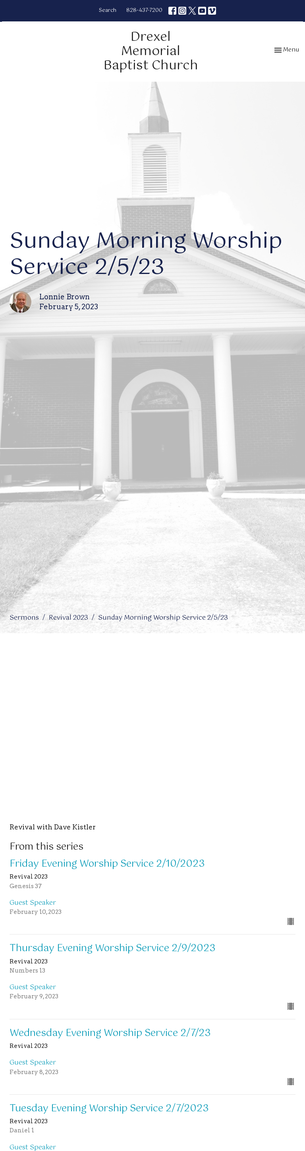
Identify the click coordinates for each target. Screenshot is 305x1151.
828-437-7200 (144, 10)
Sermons (24, 618)
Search (107, 10)
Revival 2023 (68, 618)
